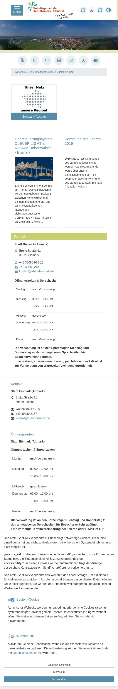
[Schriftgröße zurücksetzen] (91, 10)
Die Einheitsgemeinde (41, 71)
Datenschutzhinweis (59, 664)
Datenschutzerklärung (27, 652)
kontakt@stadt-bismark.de (36, 271)
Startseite (19, 71)
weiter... (39, 221)
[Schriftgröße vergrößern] (100, 10)
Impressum (59, 672)
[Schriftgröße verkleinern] (83, 10)
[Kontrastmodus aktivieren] (108, 10)
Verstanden (59, 679)
